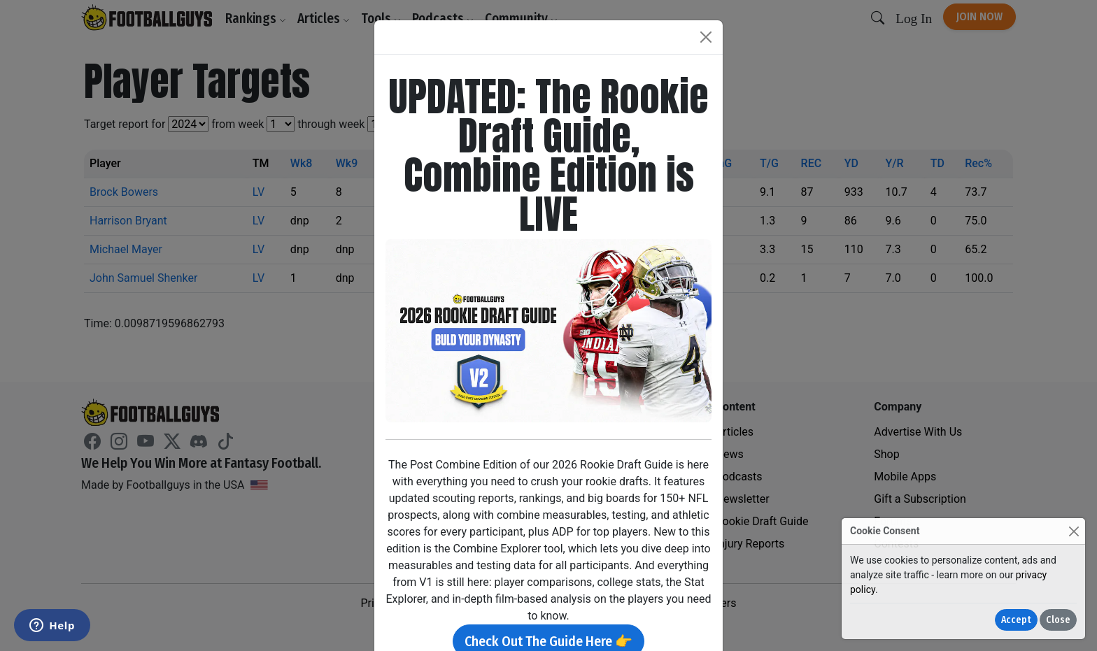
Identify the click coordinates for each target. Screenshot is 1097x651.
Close (1058, 620)
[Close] (1073, 531)
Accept (1016, 620)
